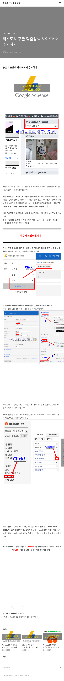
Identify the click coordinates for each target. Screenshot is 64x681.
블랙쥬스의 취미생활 (11, 3)
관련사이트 (6, 667)
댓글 (4, 656)
